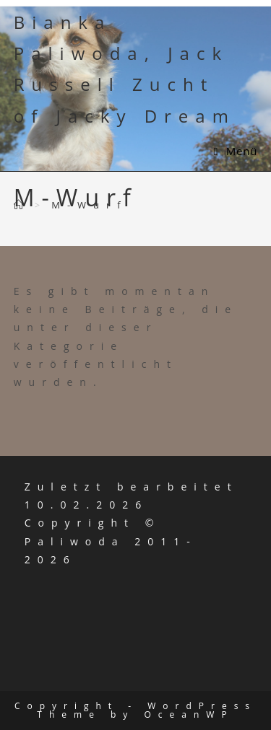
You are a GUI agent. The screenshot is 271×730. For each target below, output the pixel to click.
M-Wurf (89, 204)
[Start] (22, 204)
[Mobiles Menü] (236, 151)
